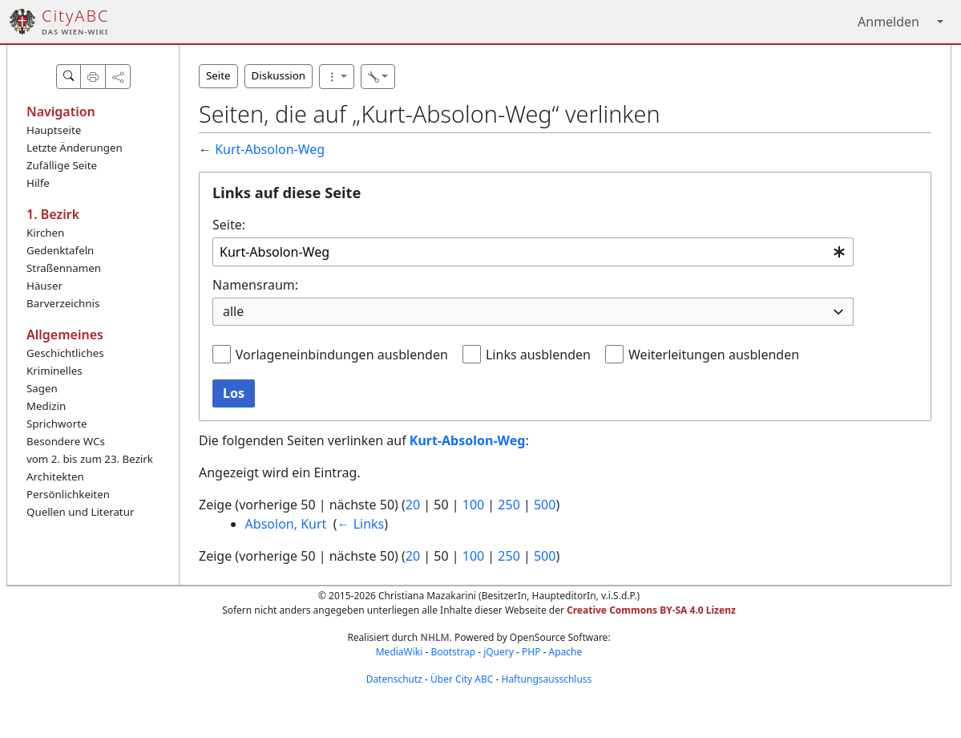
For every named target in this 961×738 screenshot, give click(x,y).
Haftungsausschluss (546, 679)
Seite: (228, 224)
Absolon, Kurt (286, 524)
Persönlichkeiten (68, 494)
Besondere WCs (65, 441)
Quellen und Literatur (80, 512)
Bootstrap (452, 652)
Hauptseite (53, 130)
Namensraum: (255, 285)
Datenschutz (394, 679)
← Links (360, 524)
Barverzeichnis (62, 303)
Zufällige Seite (61, 165)
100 (473, 504)
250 (508, 504)
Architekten (55, 476)
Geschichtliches (65, 353)
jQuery (498, 652)
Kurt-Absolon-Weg (270, 149)
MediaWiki (399, 652)
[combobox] (533, 252)
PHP (531, 652)
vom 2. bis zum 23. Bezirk (89, 459)
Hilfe (38, 183)
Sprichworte (56, 423)
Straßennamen (63, 268)
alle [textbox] (233, 311)
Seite (218, 75)
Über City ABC (461, 679)
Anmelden (888, 21)
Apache (566, 652)
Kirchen (45, 232)
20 (413, 504)
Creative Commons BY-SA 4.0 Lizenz (651, 610)
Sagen (42, 388)
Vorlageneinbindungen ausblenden (342, 354)
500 (544, 504)
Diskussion (278, 75)
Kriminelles (54, 370)
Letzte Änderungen (74, 147)
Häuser (44, 285)
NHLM (434, 637)
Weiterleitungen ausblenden (713, 354)
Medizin (46, 406)
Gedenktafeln (60, 250)
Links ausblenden (538, 354)
